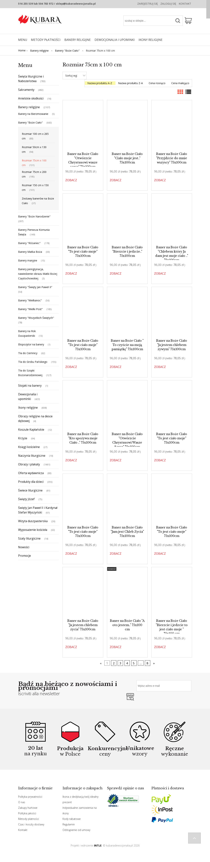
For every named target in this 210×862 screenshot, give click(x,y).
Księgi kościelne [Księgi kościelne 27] (29, 447)
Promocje (24, 556)
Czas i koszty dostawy (31, 824)
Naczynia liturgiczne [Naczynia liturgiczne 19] (31, 456)
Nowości (23, 547)
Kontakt (185, 3)
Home (22, 50)
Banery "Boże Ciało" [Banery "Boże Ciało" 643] (30, 122)
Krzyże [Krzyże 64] (22, 438)
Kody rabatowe (72, 819)
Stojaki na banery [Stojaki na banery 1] (30, 385)
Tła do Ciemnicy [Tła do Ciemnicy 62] (27, 353)
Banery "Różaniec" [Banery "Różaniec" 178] (29, 243)
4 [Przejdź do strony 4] (127, 663)
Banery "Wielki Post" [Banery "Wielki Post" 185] (30, 309)
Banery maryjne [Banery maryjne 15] (27, 260)
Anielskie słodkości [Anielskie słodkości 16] (30, 98)
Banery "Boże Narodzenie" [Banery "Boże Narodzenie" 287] (34, 216)
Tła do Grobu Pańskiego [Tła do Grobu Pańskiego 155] (32, 362)
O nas (21, 802)
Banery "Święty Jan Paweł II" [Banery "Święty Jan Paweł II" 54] (35, 287)
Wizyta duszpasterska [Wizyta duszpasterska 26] (33, 521)
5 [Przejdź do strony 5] (134, 663)
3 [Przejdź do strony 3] (120, 663)
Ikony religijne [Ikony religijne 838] (28, 407)
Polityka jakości (27, 813)
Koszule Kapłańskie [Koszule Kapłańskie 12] (31, 429)
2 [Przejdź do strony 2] (114, 663)
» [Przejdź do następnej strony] (154, 663)
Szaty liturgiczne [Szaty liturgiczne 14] (29, 538)
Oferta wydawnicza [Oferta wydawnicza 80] (31, 473)
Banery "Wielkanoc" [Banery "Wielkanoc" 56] (30, 300)
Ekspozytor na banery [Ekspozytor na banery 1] (31, 344)
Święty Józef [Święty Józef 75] (26, 499)
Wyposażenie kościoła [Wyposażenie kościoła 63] (32, 530)
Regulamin (69, 824)
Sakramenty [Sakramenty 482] (26, 90)
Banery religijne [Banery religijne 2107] (29, 107)
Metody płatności (28, 819)
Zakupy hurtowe (27, 807)
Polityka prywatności (30, 796)
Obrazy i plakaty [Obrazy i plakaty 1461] (29, 464)
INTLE (98, 845)
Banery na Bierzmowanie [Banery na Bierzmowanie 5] (33, 114)
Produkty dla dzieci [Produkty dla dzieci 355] (30, 482)
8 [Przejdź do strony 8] (147, 663)
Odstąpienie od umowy (76, 830)
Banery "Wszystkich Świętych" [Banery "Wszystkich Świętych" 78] (36, 318)
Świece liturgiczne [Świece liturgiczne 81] (30, 490)
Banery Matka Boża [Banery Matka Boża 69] (30, 251)
